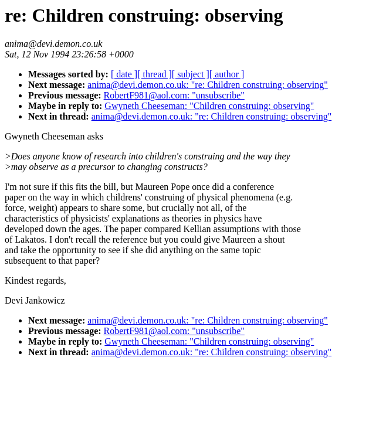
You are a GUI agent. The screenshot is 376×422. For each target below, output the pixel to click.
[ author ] (227, 74)
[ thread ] (154, 74)
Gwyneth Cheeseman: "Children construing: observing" (209, 106)
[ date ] (124, 74)
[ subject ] (190, 74)
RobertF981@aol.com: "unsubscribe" (174, 95)
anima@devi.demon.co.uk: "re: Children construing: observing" (207, 85)
